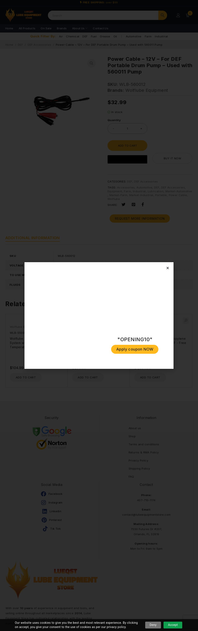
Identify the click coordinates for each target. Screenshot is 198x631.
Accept (173, 625)
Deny (153, 625)
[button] (167, 268)
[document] (99, 315)
